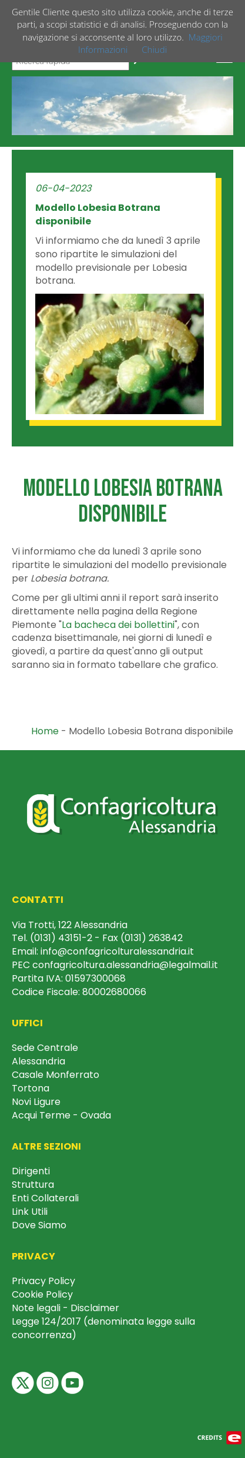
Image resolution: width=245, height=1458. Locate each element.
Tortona (30, 1088)
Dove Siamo (39, 1225)
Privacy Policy (43, 1281)
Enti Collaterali (45, 1198)
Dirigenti (31, 1171)
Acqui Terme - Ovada (61, 1115)
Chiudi (154, 49)
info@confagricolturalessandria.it (117, 951)
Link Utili (30, 1211)
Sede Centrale (45, 1047)
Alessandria (38, 1061)
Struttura (33, 1184)
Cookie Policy (42, 1294)
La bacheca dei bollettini (118, 624)
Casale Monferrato (55, 1074)
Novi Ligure (36, 1101)
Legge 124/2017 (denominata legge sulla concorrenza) (103, 1328)
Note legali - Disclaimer (65, 1308)
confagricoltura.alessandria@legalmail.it (125, 965)
